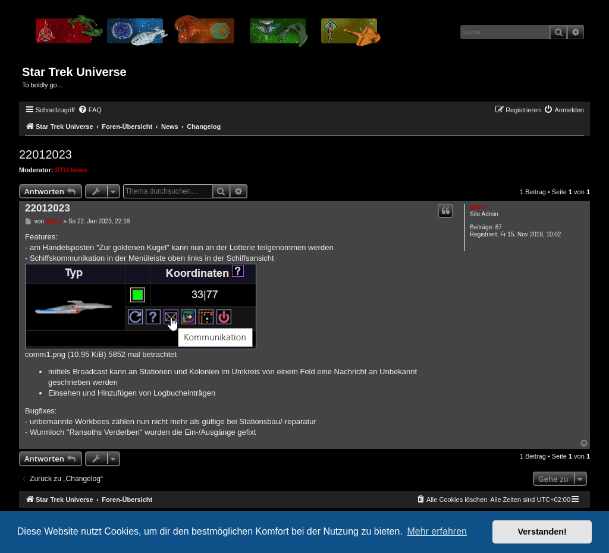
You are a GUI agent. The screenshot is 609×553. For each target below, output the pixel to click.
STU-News (71, 169)
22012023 (45, 154)
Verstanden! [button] (542, 531)
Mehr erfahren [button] (437, 531)
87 (498, 227)
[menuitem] (90, 110)
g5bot (478, 207)
